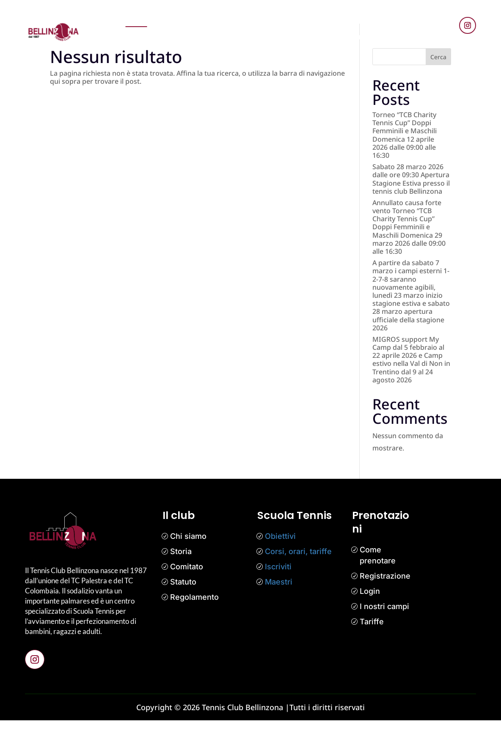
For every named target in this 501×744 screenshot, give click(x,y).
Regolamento (194, 620)
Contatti (329, 36)
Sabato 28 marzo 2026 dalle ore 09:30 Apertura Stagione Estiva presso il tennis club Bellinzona (411, 203)
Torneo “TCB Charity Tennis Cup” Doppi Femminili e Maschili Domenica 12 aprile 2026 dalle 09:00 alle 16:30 (404, 159)
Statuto (183, 605)
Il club (348, 18)
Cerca (438, 81)
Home (136, 18)
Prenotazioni (176, 18)
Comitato (186, 590)
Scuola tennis (254, 18)
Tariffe (372, 645)
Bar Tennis (368, 36)
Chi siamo (188, 559)
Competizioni (308, 18)
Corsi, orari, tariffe (298, 575)
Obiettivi (280, 559)
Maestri (278, 605)
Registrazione (385, 599)
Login (370, 614)
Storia (181, 575)
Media (376, 18)
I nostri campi (384, 630)
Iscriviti (278, 590)
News (214, 18)
